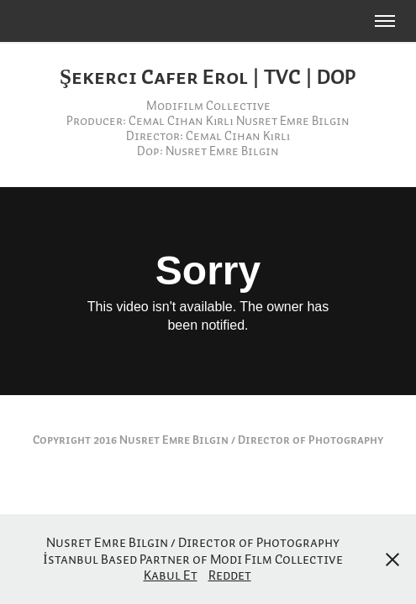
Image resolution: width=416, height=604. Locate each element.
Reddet (229, 574)
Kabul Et (170, 574)
